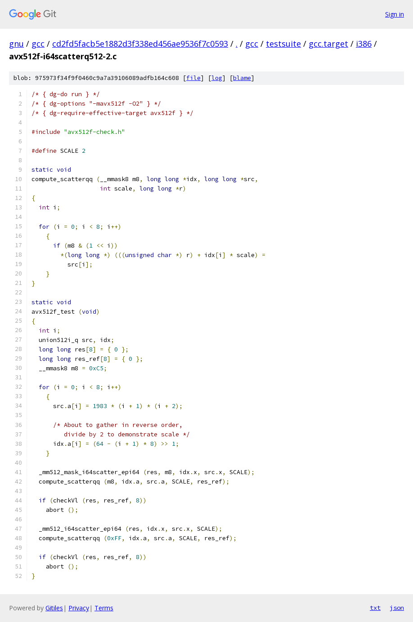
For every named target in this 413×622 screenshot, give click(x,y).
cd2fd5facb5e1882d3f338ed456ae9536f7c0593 (140, 43)
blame (242, 78)
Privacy (78, 608)
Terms (103, 608)
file (193, 78)
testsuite (283, 43)
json (397, 608)
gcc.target (328, 43)
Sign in (394, 14)
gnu (16, 43)
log (216, 78)
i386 (364, 43)
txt (375, 608)
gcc (38, 43)
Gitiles (54, 608)
